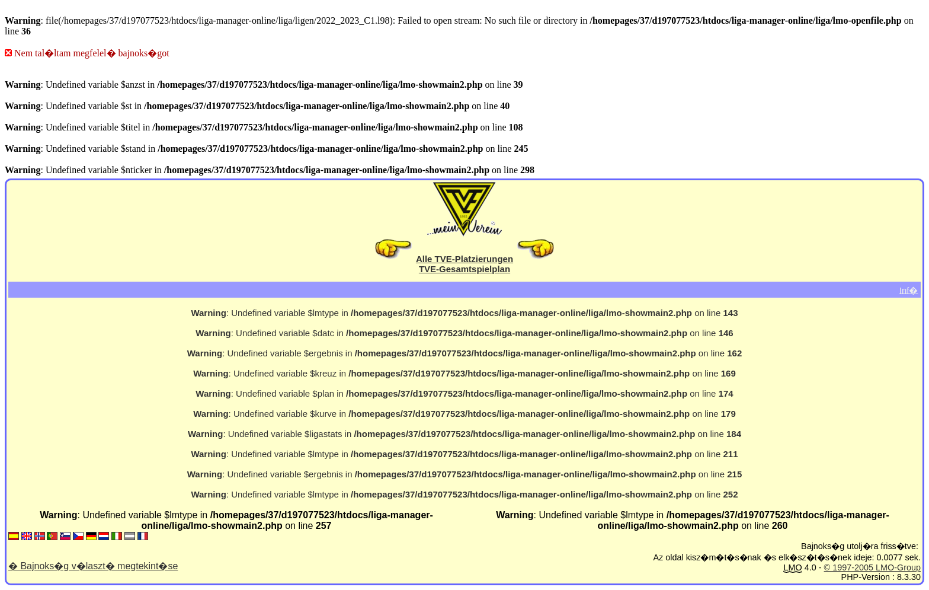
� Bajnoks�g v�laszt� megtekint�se (93, 566)
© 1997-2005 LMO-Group (872, 567)
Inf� (908, 290)
